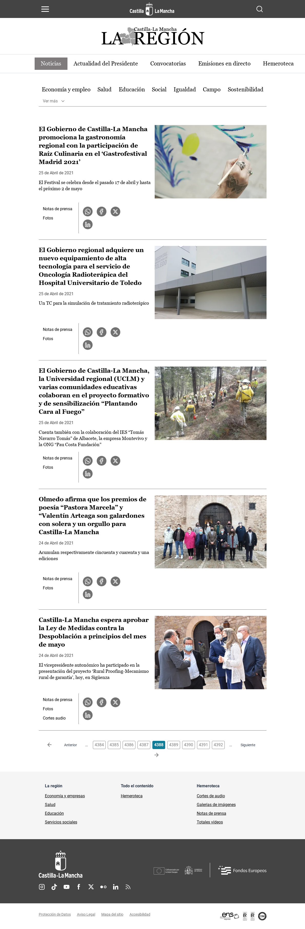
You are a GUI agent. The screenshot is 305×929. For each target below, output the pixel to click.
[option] (66, 89)
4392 (218, 744)
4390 (188, 744)
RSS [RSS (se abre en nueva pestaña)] (128, 887)
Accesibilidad (140, 914)
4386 (129, 744)
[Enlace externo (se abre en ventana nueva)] (243, 916)
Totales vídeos (210, 822)
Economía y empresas (65, 795)
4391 (203, 744)
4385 (114, 744)
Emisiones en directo (224, 63)
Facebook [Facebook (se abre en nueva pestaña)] (79, 887)
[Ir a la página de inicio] (152, 9)
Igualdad (185, 89)
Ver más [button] (50, 101)
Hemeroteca (278, 63)
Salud (104, 89)
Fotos (48, 218)
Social (159, 89)
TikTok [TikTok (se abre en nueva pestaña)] (54, 887)
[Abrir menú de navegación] (45, 9)
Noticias (51, 63)
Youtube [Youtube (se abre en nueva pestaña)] (66, 887)
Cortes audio (54, 718)
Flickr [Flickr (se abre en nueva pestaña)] (103, 887)
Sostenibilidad (245, 89)
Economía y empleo (66, 89)
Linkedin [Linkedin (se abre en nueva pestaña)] (116, 887)
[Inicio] (96, 864)
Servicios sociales (61, 822)
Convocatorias (168, 63)
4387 (144, 744)
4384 (99, 744)
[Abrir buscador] (260, 9)
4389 (173, 744)
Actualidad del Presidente (106, 63)
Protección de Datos (55, 914)
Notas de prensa (57, 208)
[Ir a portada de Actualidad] (153, 37)
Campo (212, 89)
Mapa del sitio (112, 914)
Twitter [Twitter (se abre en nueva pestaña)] (91, 887)
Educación (132, 89)
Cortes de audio (211, 795)
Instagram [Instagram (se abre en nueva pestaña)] (42, 887)
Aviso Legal (86, 914)
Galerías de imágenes (216, 804)
